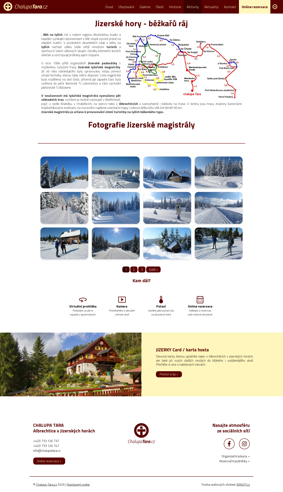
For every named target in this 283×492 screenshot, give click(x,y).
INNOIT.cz (243, 485)
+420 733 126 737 (46, 441)
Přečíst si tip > (169, 374)
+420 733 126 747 (46, 446)
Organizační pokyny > (236, 456)
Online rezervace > (49, 461)
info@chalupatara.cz (46, 451)
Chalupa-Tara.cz (46, 485)
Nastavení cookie (78, 485)
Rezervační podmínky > (234, 461)
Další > (153, 269)
